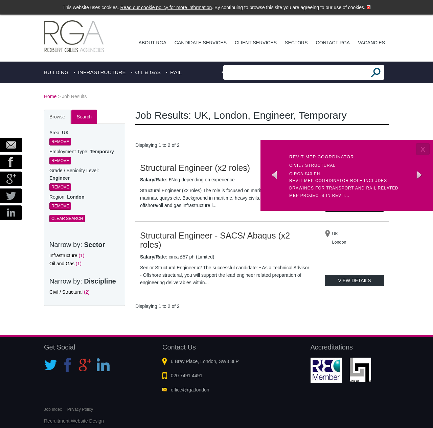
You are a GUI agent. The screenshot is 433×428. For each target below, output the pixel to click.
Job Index (53, 409)
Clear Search (67, 218)
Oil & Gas (148, 72)
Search (84, 116)
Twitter (11, 195)
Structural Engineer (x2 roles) (195, 168)
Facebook (11, 162)
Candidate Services (201, 42)
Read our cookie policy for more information (166, 7)
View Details (354, 280)
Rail (176, 72)
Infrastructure (102, 72)
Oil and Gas (65, 263)
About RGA (152, 42)
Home (50, 96)
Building (56, 72)
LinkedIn (11, 212)
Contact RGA (333, 42)
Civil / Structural (69, 292)
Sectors (296, 42)
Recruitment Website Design (74, 421)
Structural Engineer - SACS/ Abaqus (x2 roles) (215, 240)
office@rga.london (190, 389)
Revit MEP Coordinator (321, 156)
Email (11, 145)
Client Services (256, 42)
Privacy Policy (80, 409)
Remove (60, 141)
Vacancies (371, 42)
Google (11, 179)
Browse (57, 116)
